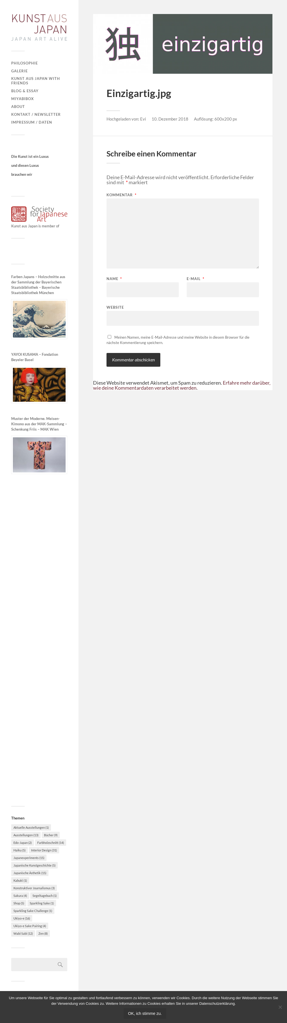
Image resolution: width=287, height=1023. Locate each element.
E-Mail (195, 279)
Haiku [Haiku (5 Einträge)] (19, 850)
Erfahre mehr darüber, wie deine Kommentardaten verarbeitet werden (181, 385)
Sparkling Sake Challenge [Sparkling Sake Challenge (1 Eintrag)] (32, 911)
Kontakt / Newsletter (36, 114)
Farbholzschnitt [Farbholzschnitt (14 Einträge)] (50, 842)
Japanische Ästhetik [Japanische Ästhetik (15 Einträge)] (29, 873)
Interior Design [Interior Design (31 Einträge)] (44, 850)
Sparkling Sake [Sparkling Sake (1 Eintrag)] (42, 903)
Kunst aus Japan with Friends (35, 80)
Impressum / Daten (31, 122)
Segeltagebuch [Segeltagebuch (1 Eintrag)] (45, 895)
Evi (143, 118)
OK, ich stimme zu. (145, 1013)
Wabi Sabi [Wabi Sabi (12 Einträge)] (23, 933)
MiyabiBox (22, 98)
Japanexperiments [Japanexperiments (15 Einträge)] (28, 858)
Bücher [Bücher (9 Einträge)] (50, 835)
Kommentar (121, 195)
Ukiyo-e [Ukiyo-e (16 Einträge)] (21, 918)
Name (114, 279)
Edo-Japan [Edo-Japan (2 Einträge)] (22, 842)
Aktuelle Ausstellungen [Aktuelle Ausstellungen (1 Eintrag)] (31, 827)
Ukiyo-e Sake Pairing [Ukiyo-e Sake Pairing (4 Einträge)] (29, 926)
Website (115, 307)
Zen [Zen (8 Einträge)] (43, 933)
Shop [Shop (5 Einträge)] (18, 903)
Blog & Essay (25, 91)
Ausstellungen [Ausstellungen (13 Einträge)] (25, 835)
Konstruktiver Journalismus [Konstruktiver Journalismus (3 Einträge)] (34, 888)
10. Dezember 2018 (170, 118)
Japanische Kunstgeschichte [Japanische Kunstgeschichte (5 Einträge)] (34, 865)
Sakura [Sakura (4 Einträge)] (20, 895)
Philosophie (24, 63)
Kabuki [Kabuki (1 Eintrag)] (20, 880)
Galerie (19, 71)
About (18, 106)
